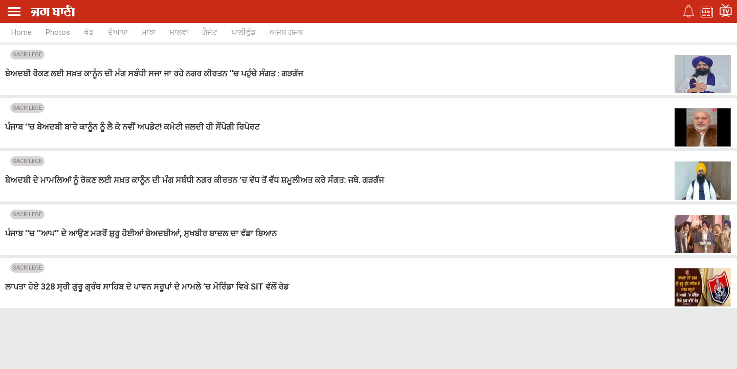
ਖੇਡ (89, 32)
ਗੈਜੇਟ (210, 32)
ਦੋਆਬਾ (118, 32)
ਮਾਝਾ (149, 32)
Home (21, 32)
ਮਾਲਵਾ (178, 32)
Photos (58, 32)
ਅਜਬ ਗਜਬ (286, 32)
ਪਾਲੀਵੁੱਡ (243, 32)
